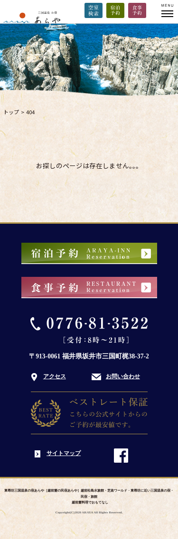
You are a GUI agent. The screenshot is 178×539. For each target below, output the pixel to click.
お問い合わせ (123, 376)
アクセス (54, 376)
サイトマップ (64, 453)
